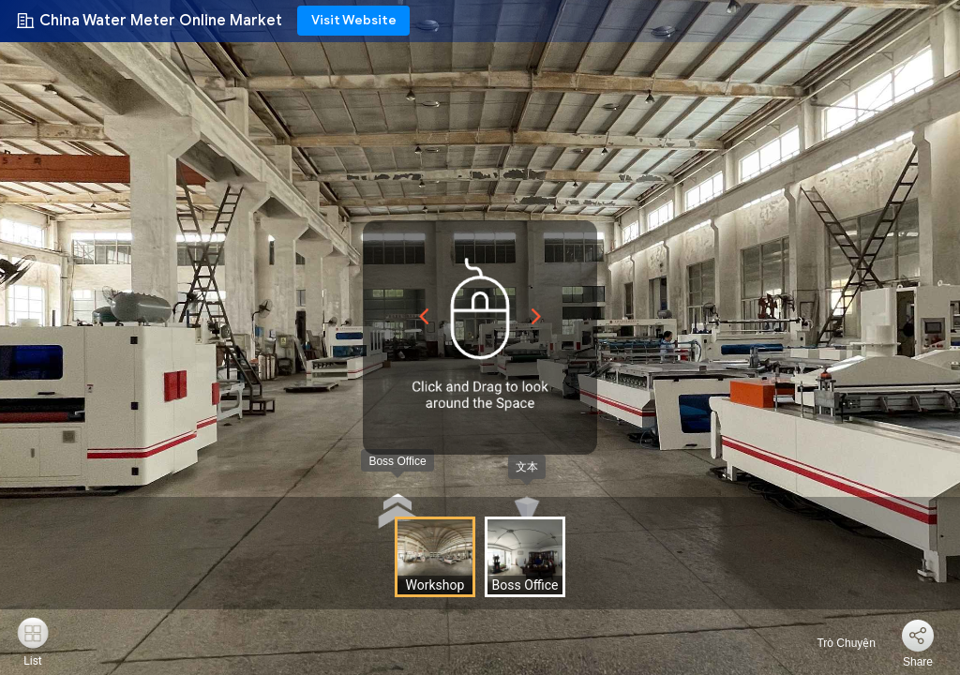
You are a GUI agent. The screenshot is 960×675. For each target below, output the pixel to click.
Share (918, 661)
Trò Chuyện (835, 643)
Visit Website (354, 20)
